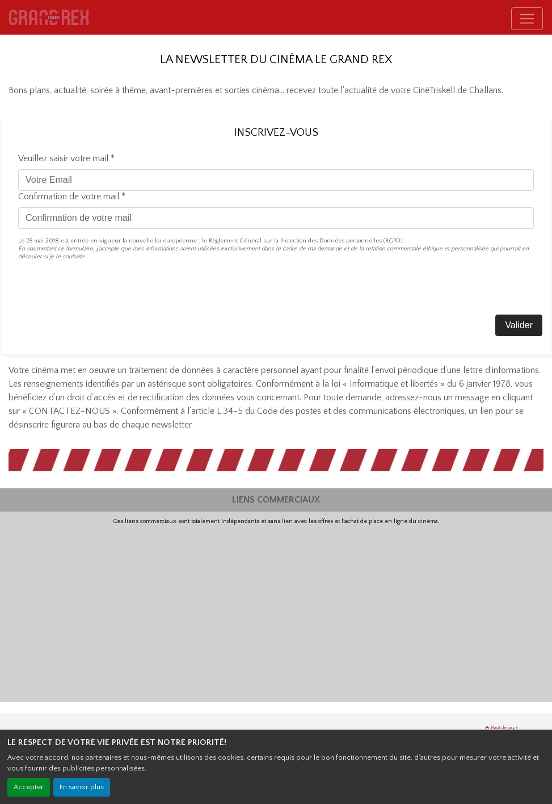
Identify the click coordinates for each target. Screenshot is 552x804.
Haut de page (501, 727)
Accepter (29, 787)
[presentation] (104, 292)
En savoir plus (82, 787)
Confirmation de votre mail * (71, 196)
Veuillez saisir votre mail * (66, 158)
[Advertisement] (276, 610)
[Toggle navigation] (527, 18)
